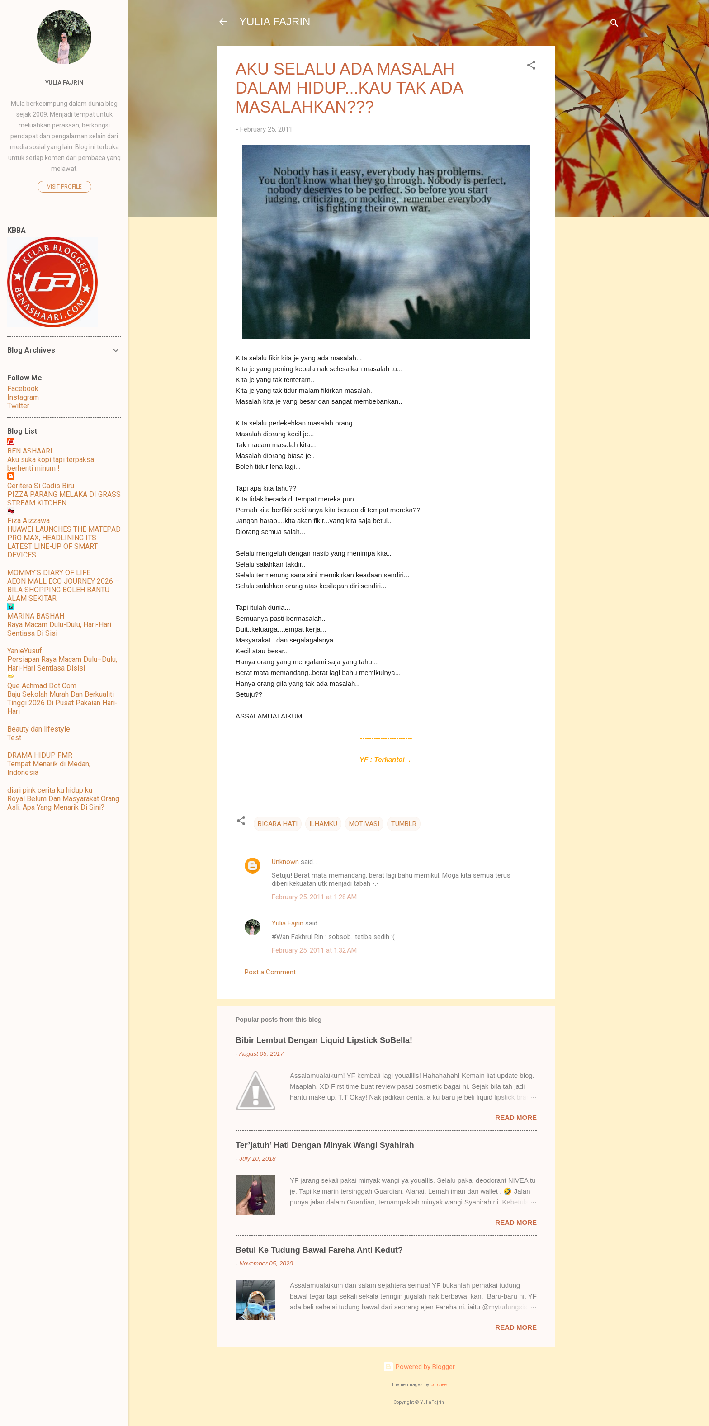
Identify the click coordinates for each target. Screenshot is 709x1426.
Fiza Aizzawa (28, 520)
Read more (516, 1117)
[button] (531, 67)
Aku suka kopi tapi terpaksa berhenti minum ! (50, 463)
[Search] (614, 24)
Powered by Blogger (419, 1367)
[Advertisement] (591, 181)
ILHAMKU (323, 824)
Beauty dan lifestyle (38, 729)
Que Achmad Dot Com (41, 685)
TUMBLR (403, 824)
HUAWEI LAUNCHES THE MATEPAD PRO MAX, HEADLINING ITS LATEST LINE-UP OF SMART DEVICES (64, 542)
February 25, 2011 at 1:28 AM (314, 897)
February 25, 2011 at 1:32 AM (314, 950)
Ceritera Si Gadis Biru (40, 486)
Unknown (285, 862)
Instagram (23, 397)
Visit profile (64, 187)
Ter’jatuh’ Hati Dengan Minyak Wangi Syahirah (325, 1145)
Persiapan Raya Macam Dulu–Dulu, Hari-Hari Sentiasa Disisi (62, 663)
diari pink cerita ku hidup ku (49, 790)
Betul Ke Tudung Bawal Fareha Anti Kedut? (319, 1250)
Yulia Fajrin (287, 923)
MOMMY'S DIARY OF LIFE (48, 572)
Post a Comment (270, 972)
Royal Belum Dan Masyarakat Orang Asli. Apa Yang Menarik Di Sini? (63, 803)
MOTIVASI (364, 824)
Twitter (18, 405)
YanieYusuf (24, 651)
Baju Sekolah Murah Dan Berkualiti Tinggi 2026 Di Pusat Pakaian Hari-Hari (62, 703)
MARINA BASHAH (35, 616)
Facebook (22, 388)
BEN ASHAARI (29, 451)
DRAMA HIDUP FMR (39, 755)
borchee (438, 1385)
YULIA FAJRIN (274, 21)
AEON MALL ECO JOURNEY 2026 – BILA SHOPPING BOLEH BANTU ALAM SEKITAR (63, 590)
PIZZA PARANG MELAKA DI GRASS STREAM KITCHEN (64, 498)
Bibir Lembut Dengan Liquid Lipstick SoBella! (324, 1040)
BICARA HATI (278, 824)
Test (14, 737)
